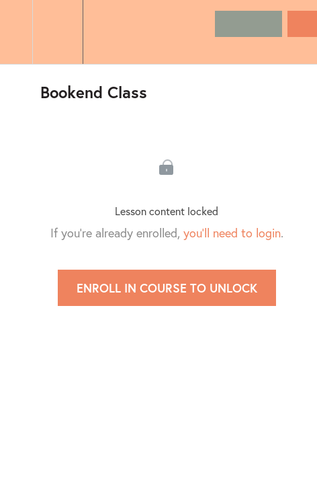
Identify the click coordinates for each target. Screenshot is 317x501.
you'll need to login (232, 233)
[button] (16, 32)
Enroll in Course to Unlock (167, 288)
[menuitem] (57, 32)
